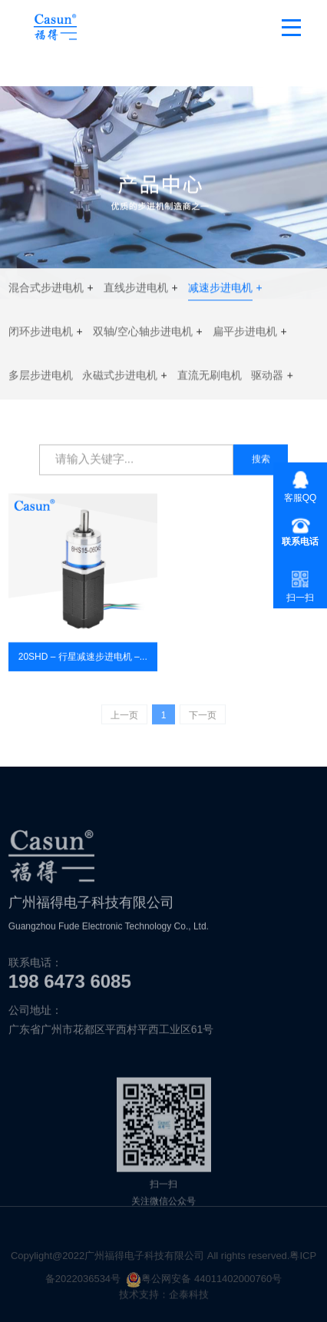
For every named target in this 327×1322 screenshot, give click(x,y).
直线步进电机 (136, 291)
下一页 (202, 719)
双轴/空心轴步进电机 (143, 335)
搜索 (261, 460)
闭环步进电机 (40, 335)
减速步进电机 (220, 291)
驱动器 (267, 379)
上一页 (124, 719)
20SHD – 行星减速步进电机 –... (82, 661)
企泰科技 (189, 1298)
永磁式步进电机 (119, 379)
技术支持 (139, 1298)
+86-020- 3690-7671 (300, 532)
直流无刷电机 (209, 379)
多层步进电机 (40, 379)
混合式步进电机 (46, 291)
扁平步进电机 (245, 335)
